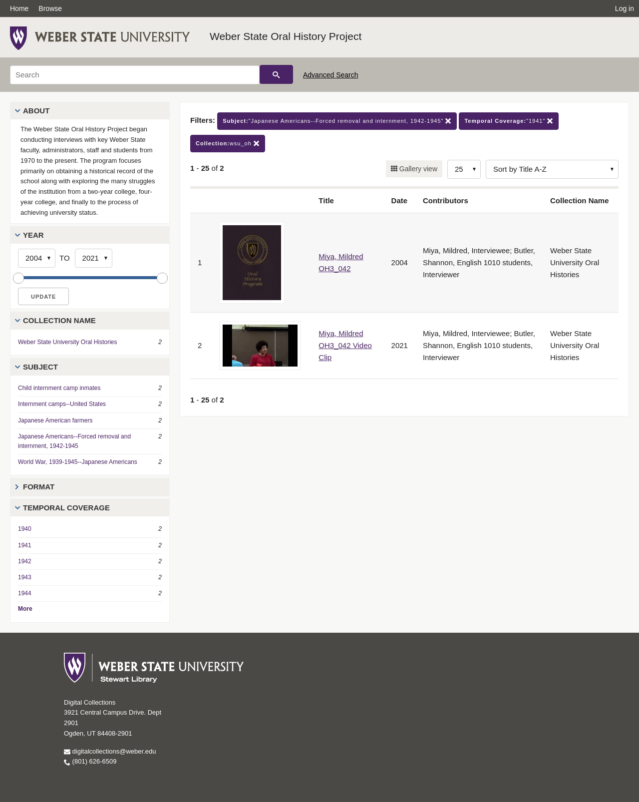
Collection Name (59, 320)
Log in (624, 8)
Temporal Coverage (66, 507)
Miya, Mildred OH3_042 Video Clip (345, 345)
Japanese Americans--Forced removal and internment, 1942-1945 (74, 441)
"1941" (508, 121)
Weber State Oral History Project (285, 36)
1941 (24, 545)
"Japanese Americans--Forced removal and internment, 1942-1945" (337, 121)
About (36, 110)
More (25, 608)
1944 (24, 593)
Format (38, 486)
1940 (24, 528)
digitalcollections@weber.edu (110, 751)
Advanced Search (330, 75)
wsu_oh (228, 143)
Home (19, 8)
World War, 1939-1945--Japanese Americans (77, 461)
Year (33, 235)
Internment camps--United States (62, 404)
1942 (24, 561)
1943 (24, 577)
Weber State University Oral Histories (67, 342)
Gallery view (417, 169)
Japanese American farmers (55, 420)
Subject (40, 367)
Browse (50, 8)
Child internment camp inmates (59, 388)
